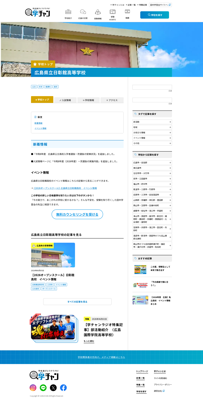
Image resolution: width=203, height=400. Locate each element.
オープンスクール (49, 288)
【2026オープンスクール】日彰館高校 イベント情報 (52, 277)
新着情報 (38, 123)
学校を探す (141, 391)
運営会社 (158, 390)
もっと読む (77, 329)
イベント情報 (40, 128)
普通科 (48, 86)
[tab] (42, 99)
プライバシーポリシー (163, 384)
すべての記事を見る (77, 301)
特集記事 (143, 4)
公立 (34, 86)
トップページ (142, 371)
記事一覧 (132, 4)
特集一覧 (140, 384)
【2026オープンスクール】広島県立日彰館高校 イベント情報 (65, 188)
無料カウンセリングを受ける (77, 214)
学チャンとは (118, 4)
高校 (55, 86)
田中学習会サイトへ (159, 4)
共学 (40, 86)
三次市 (49, 284)
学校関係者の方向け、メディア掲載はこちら (101, 357)
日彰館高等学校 (38, 284)
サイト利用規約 (160, 378)
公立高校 (35, 288)
